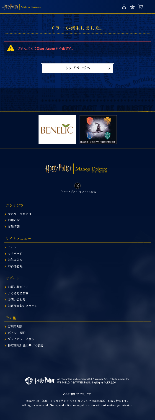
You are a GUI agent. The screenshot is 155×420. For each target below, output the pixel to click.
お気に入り (132, 6)
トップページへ (77, 68)
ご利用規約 (15, 326)
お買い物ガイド (18, 287)
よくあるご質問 (18, 293)
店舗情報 (14, 226)
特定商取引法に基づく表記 (25, 345)
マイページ (123, 6)
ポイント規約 (17, 333)
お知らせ (14, 220)
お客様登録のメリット (22, 305)
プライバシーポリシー (22, 339)
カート (140, 6)
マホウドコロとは (19, 214)
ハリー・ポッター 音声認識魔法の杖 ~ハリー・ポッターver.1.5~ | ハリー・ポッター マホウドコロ (21, 6)
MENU (149, 7)
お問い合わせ (17, 299)
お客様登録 (15, 266)
